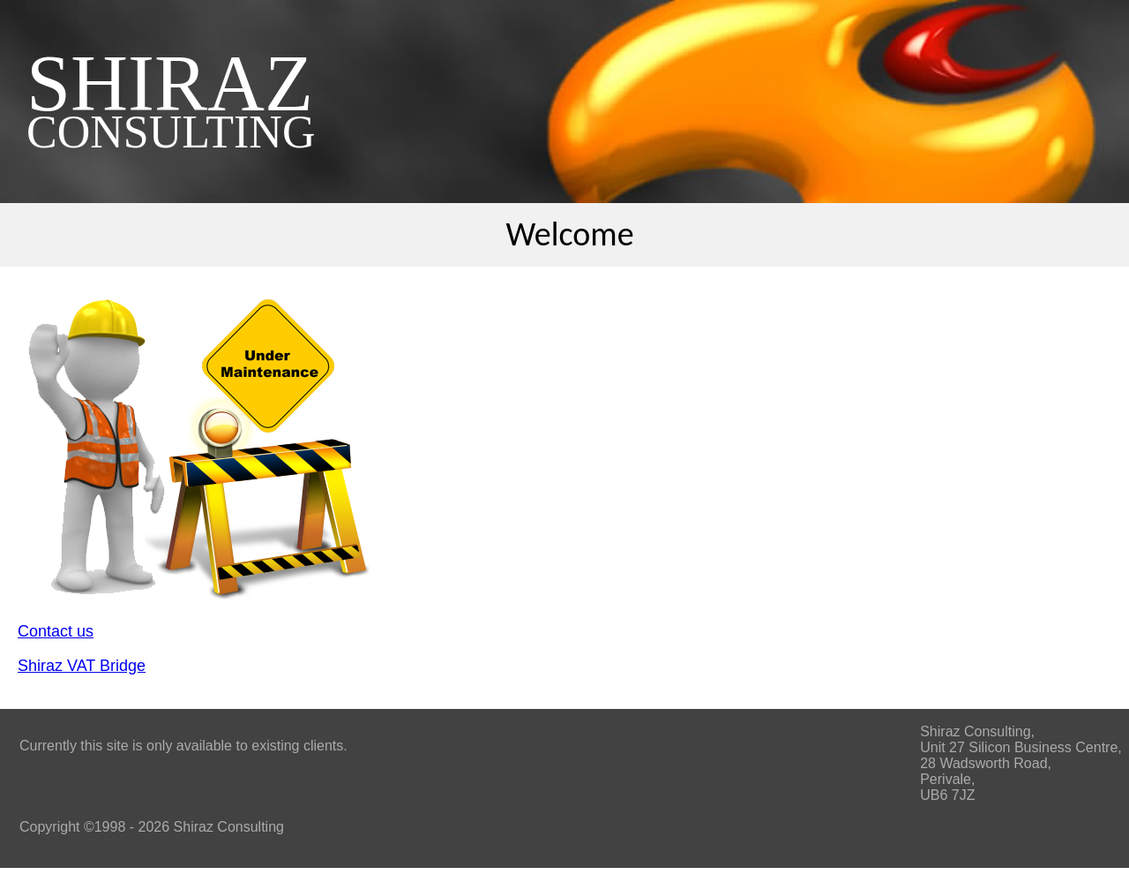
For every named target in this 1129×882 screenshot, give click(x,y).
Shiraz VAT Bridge (82, 666)
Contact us (55, 631)
